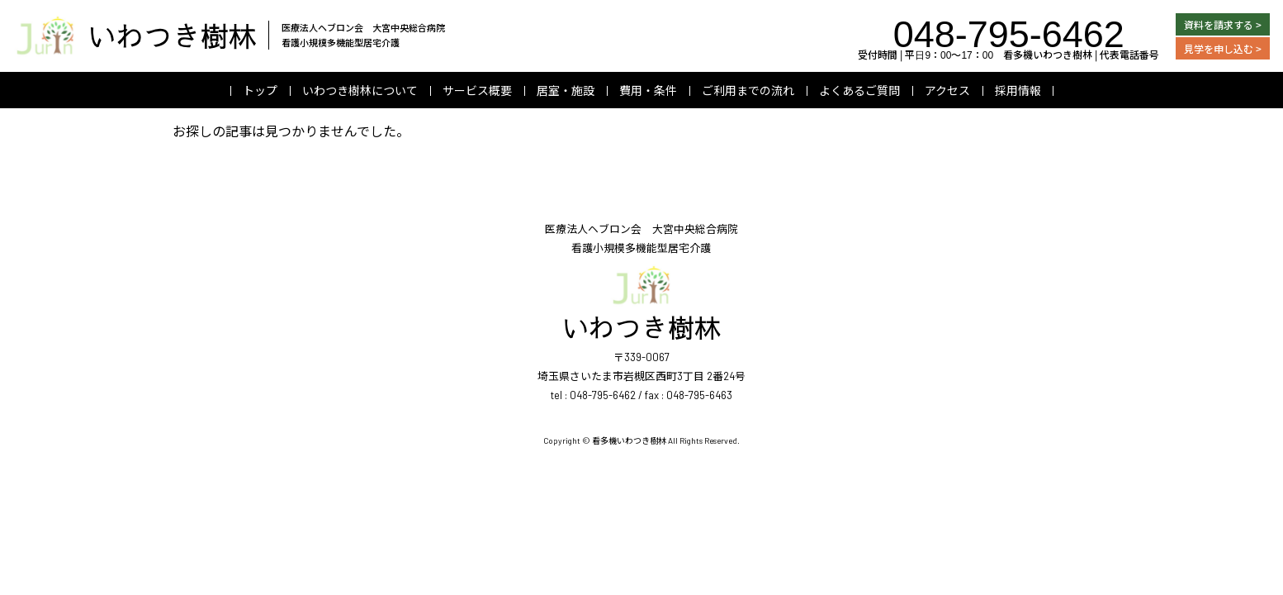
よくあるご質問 (859, 90)
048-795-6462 (1008, 31)
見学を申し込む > (1223, 48)
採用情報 (1018, 90)
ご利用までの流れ (748, 90)
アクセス (947, 90)
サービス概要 (477, 90)
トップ (260, 90)
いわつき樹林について (360, 90)
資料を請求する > (1223, 24)
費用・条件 (648, 90)
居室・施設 (565, 90)
